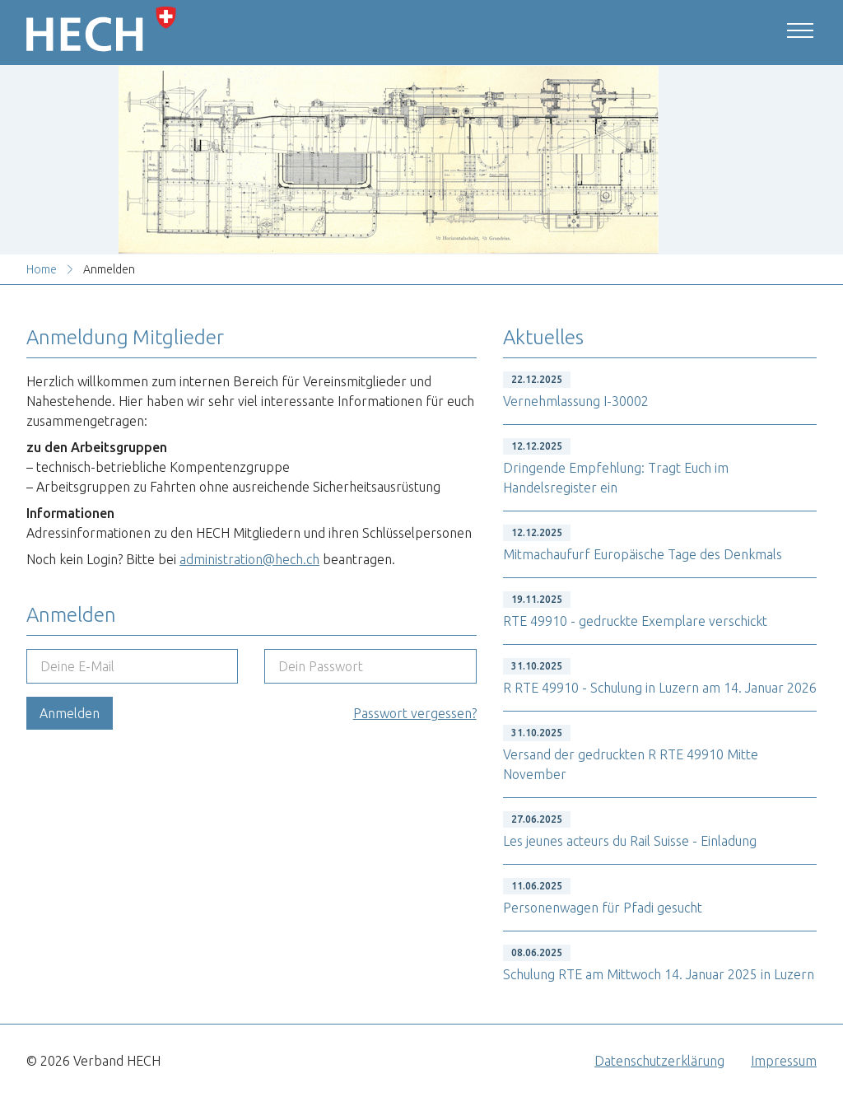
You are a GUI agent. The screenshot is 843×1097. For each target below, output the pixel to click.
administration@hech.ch (249, 559)
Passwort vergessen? (415, 713)
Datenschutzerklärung (659, 1060)
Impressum (784, 1060)
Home (41, 269)
